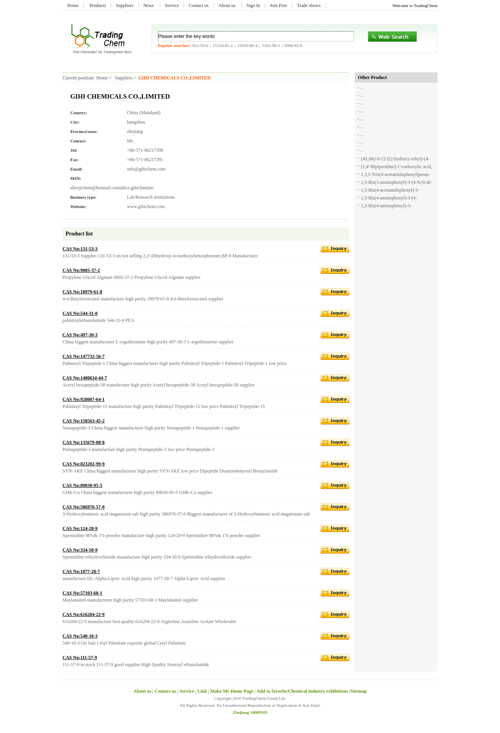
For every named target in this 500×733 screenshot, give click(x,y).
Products (97, 5)
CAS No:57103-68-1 (82, 593)
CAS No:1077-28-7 (81, 571)
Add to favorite (272, 691)
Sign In (253, 5)
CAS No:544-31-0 (80, 313)
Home (73, 5)
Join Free (278, 5)
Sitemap (358, 691)
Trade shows (309, 5)
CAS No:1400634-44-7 (84, 378)
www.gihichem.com (146, 206)
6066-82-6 (293, 45)
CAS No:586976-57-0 (83, 507)
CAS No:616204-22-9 (83, 614)
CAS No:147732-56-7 (83, 356)
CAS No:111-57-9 (79, 657)
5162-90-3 (271, 45)
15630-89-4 (247, 45)
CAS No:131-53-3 (80, 249)
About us (227, 5)
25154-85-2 (222, 45)
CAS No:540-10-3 (80, 636)
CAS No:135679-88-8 (83, 442)
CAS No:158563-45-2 (83, 421)
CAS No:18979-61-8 (82, 292)
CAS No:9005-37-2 (81, 270)
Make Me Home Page (231, 691)
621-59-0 (200, 45)
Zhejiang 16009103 (250, 712)
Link (202, 691)
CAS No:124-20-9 (80, 528)
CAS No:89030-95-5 (82, 485)
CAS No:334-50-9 (80, 550)
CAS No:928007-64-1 (83, 399)
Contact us (199, 5)
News (149, 5)
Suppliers (124, 5)
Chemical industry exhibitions (318, 691)
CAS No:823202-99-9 (83, 464)
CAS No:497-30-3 (80, 335)
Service (172, 5)
